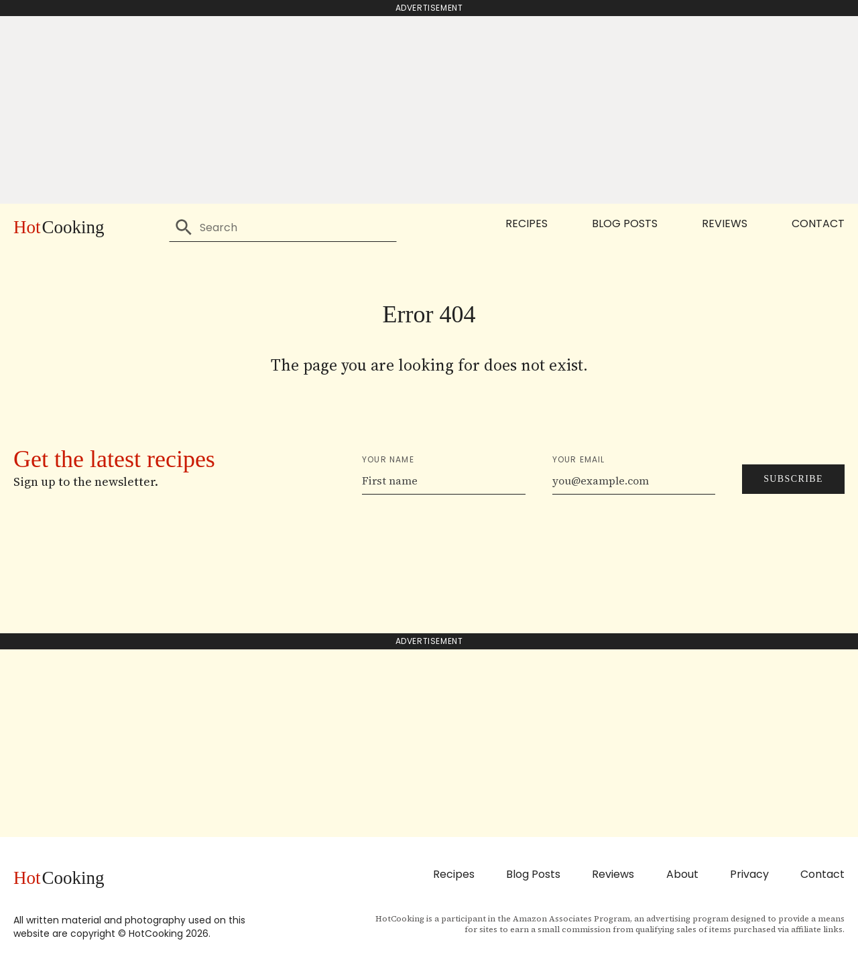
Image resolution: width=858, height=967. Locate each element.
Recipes (526, 223)
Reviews (724, 223)
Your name (388, 459)
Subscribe (793, 479)
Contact (818, 223)
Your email (578, 459)
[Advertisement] (429, 110)
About (682, 874)
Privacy (749, 874)
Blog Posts (625, 223)
